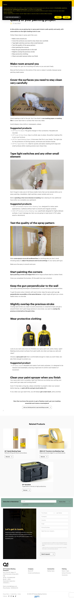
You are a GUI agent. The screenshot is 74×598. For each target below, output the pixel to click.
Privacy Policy (6, 593)
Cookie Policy (13, 593)
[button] (70, 3)
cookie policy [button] (39, 9)
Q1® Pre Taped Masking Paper (21, 139)
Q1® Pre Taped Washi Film (20, 143)
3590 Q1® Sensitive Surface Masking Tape (25, 210)
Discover (8, 456)
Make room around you (19, 38)
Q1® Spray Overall (17, 365)
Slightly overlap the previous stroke (23, 51)
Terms (19, 593)
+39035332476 (14, 587)
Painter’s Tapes (65, 570)
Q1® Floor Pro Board (18, 130)
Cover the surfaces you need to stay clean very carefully (30, 41)
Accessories (65, 574)
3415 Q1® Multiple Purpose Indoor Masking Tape (27, 206)
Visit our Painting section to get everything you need (35, 407)
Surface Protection (66, 572)
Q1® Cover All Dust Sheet (20, 135)
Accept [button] (66, 17)
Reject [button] (58, 17)
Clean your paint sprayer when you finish (25, 56)
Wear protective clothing (20, 54)
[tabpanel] (19, 444)
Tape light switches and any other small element (27, 43)
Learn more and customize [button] (12, 17)
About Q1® (30, 570)
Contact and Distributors (34, 572)
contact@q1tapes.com (11, 586)
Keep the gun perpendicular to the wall (24, 49)
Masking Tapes (50, 570)
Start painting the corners (20, 47)
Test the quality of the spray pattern (23, 45)
